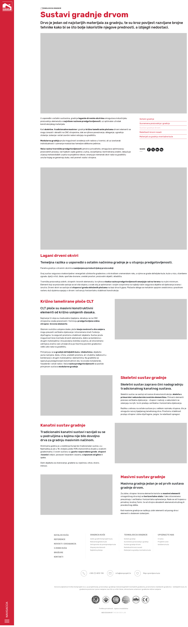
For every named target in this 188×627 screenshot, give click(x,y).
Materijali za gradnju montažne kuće (143, 136)
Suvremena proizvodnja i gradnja (142, 123)
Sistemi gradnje (134, 119)
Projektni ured (150, 542)
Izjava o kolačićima (108, 608)
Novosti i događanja (52, 544)
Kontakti (45, 557)
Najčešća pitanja (83, 550)
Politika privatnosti (93, 608)
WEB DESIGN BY (94, 612)
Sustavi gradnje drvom (137, 128)
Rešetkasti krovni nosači (138, 132)
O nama (148, 539)
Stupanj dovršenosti (84, 547)
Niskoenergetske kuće (85, 542)
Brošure (45, 552)
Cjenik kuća (47, 548)
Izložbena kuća (150, 544)
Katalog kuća (48, 535)
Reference (47, 539)
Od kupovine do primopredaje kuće (90, 544)
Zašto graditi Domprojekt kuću (88, 539)
